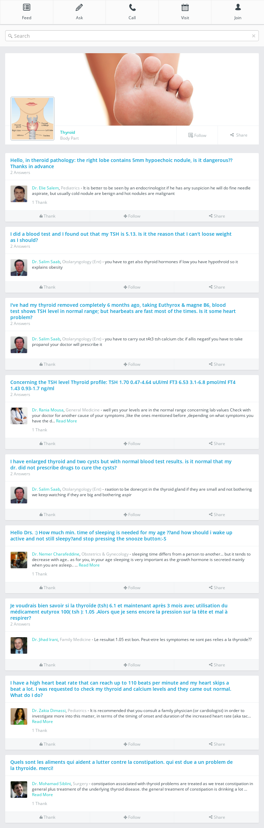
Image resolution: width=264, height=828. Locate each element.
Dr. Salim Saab (46, 262)
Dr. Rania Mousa (48, 410)
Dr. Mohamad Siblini (51, 783)
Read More (66, 421)
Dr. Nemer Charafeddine (55, 554)
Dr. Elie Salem (45, 188)
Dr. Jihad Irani (45, 639)
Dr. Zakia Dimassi (49, 710)
